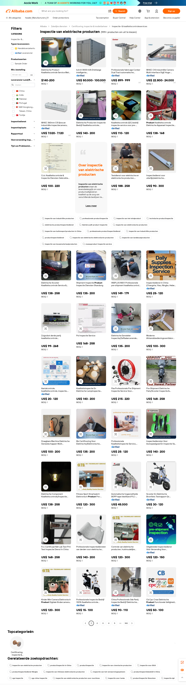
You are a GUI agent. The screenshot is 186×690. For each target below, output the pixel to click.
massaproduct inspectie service (97, 244)
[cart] (148, 11)
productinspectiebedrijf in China (145, 672)
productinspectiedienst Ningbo (23, 672)
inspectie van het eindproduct (127, 218)
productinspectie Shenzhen (143, 678)
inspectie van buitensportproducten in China (61, 231)
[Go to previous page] (85, 623)
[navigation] (22, 325)
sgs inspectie (16, 678)
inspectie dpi (168, 678)
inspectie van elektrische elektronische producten (92, 237)
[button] (109, 11)
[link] (182, 662)
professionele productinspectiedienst (103, 231)
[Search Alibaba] (74, 11)
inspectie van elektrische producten (25, 665)
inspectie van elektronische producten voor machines (76, 678)
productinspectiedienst (53, 237)
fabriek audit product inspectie (93, 225)
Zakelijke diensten (59, 26)
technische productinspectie (159, 218)
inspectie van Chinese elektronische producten (64, 672)
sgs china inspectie (38, 678)
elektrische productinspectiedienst (58, 225)
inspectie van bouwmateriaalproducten (59, 244)
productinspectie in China (59, 665)
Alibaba (43, 26)
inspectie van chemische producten (115, 665)
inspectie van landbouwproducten (134, 237)
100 (126, 623)
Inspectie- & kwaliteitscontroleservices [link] (129, 26)
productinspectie (85, 665)
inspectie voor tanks (115, 678)
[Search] (120, 11)
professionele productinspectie (93, 218)
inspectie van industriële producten (58, 218)
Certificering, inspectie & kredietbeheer (90, 26)
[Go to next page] (132, 623)
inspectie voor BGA (146, 665)
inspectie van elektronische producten (130, 225)
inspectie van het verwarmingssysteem (107, 672)
